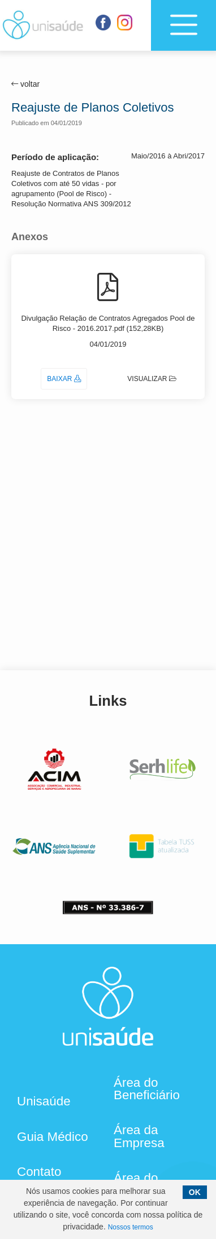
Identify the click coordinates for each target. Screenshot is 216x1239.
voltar (25, 83)
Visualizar (151, 379)
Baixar (63, 379)
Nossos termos (130, 1227)
